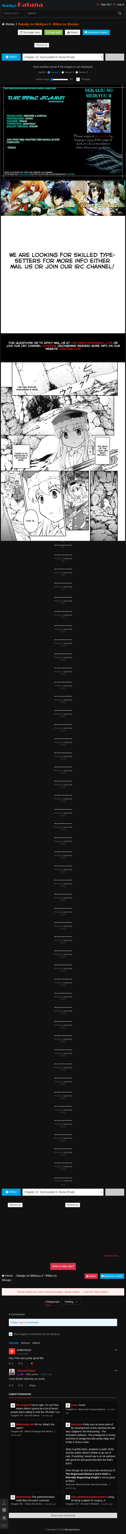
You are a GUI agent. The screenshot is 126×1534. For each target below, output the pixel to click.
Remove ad (41, 45)
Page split (53, 32)
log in (22, 1322)
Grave (74, 1405)
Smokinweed (23, 1496)
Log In (118, 4)
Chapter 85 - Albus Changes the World (31, 1431)
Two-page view (30, 32)
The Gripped (23, 1405)
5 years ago (22, 1353)
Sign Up (103, 4)
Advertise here (111, 1256)
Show (47, 1305)
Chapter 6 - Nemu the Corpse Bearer (85, 1409)
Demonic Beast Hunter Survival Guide (86, 1484)
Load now (67, 558)
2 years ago (46, 1374)
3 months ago (47, 1416)
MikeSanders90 (25, 1424)
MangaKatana (71, 1529)
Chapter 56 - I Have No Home (26, 1504)
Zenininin (76, 1424)
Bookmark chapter (96, 32)
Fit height (85, 79)
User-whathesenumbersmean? (89, 1496)
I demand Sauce (26, 1370)
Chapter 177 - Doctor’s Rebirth (82, 1504)
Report (72, 32)
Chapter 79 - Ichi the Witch (25, 1415)
